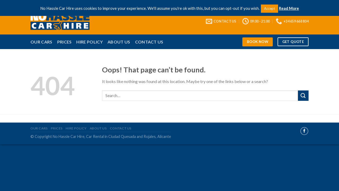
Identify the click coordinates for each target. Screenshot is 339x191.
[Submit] (303, 95)
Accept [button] (269, 8)
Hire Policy (89, 41)
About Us (119, 41)
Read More (289, 8)
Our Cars (41, 41)
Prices (64, 41)
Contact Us (149, 41)
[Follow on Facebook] (304, 131)
